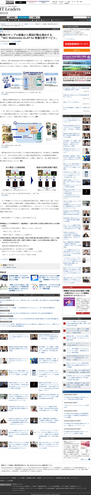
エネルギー (54, 3)
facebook (4, 13)
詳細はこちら (84, 459)
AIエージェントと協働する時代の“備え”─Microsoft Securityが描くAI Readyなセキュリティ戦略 (48, 408)
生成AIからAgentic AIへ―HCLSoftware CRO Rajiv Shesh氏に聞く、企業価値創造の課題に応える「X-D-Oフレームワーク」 (71, 236)
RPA (38, 20)
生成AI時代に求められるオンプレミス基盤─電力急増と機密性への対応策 (19, 408)
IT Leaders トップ (4, 24)
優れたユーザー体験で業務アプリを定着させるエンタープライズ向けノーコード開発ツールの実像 (19, 372)
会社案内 (39, 478)
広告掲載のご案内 (30, 478)
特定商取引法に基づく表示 (63, 478)
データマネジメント (58, 20)
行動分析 (14, 267)
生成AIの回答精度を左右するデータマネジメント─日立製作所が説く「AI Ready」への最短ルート (49, 336)
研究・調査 (79, 1)
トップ (3, 19)
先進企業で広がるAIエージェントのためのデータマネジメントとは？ (19, 360)
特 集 (34, 17)
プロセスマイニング (25, 20)
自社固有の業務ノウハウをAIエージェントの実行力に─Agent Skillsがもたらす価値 (19, 277)
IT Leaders (10, 9)
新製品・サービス (29, 24)
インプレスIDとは (69, 39)
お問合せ (2, 480)
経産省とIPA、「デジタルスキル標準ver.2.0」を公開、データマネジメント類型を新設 (49, 286)
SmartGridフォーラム (75, 486)
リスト (17, 43)
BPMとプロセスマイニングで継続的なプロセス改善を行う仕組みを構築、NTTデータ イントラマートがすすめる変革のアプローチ (72, 271)
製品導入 (44, 2)
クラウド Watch (65, 486)
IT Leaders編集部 (16, 41)
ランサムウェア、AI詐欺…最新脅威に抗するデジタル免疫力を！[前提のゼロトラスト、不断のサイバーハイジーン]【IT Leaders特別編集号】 (30, 325)
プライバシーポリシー (48, 478)
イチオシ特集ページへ (82, 313)
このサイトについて (5, 478)
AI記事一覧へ (55, 29)
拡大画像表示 (5, 94)
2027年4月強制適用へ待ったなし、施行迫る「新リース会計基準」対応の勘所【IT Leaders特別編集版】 (29, 301)
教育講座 (67, 3)
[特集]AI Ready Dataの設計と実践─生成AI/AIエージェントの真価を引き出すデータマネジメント (77, 293)
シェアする (4, 43)
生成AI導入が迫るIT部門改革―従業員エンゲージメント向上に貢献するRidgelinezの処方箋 (49, 396)
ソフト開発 (67, 1)
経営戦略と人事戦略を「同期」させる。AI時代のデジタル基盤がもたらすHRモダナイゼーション (49, 360)
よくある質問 (9, 480)
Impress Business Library (70, 34)
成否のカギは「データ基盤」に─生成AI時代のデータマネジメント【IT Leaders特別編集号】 (27, 307)
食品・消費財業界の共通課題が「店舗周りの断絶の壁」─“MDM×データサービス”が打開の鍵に (49, 420)
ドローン (61, 3)
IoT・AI (73, 1)
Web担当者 (54, 1)
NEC (4, 267)
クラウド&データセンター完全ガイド (21, 486)
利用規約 (14, 478)
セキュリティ (46, 20)
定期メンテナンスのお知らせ (71, 102)
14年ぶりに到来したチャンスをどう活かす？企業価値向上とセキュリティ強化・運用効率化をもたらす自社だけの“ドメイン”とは (72, 205)
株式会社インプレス (17, 484)
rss (6, 13)
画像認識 (8, 267)
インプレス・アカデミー (18, 490)
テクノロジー (23, 17)
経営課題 (12, 17)
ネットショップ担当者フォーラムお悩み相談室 (43, 488)
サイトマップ (74, 478)
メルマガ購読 (21, 478)
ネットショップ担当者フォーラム (20, 488)
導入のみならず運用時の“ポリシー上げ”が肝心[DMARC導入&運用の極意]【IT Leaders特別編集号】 (29, 318)
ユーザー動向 (13, 20)
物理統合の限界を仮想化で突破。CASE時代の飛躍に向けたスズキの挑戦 (19, 348)
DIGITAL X (72, 488)
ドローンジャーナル (81, 488)
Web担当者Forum (42, 486)
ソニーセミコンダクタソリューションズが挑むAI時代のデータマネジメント (19, 336)
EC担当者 (61, 1)
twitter (1, 13)
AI (34, 20)
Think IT (35, 486)
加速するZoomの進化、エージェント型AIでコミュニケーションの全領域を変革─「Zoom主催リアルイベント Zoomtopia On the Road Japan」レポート (49, 386)
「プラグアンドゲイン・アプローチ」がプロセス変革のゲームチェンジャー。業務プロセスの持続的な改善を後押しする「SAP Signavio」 (49, 434)
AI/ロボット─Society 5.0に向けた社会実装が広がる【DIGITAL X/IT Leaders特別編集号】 (26, 313)
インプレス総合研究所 (54, 486)
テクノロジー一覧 (15, 24)
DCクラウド (32, 2)
